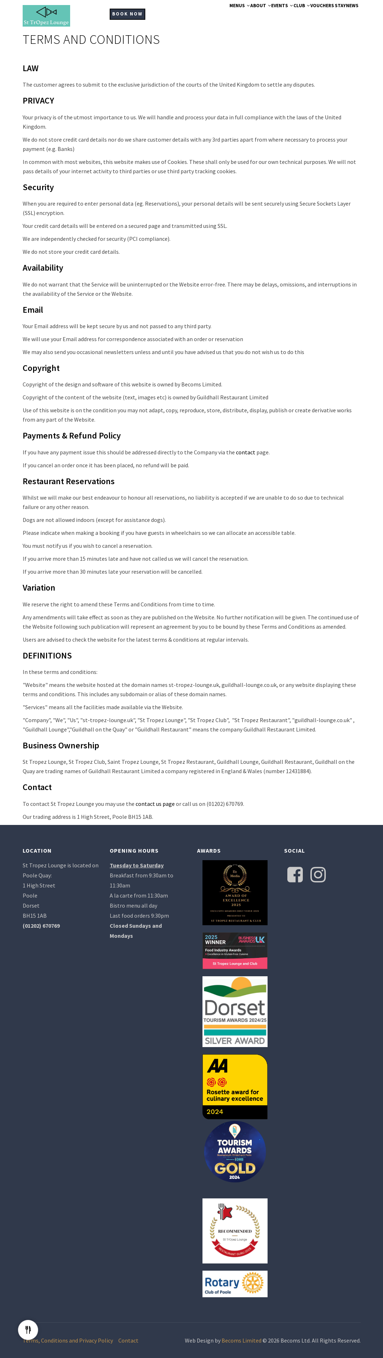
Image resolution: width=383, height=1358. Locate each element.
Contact (128, 1340)
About (225, 15)
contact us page (155, 803)
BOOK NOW (127, 14)
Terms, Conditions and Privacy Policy (68, 1340)
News (352, 15)
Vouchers (308, 15)
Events (254, 15)
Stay (333, 15)
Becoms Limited (241, 1340)
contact (245, 452)
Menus (197, 15)
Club (281, 15)
